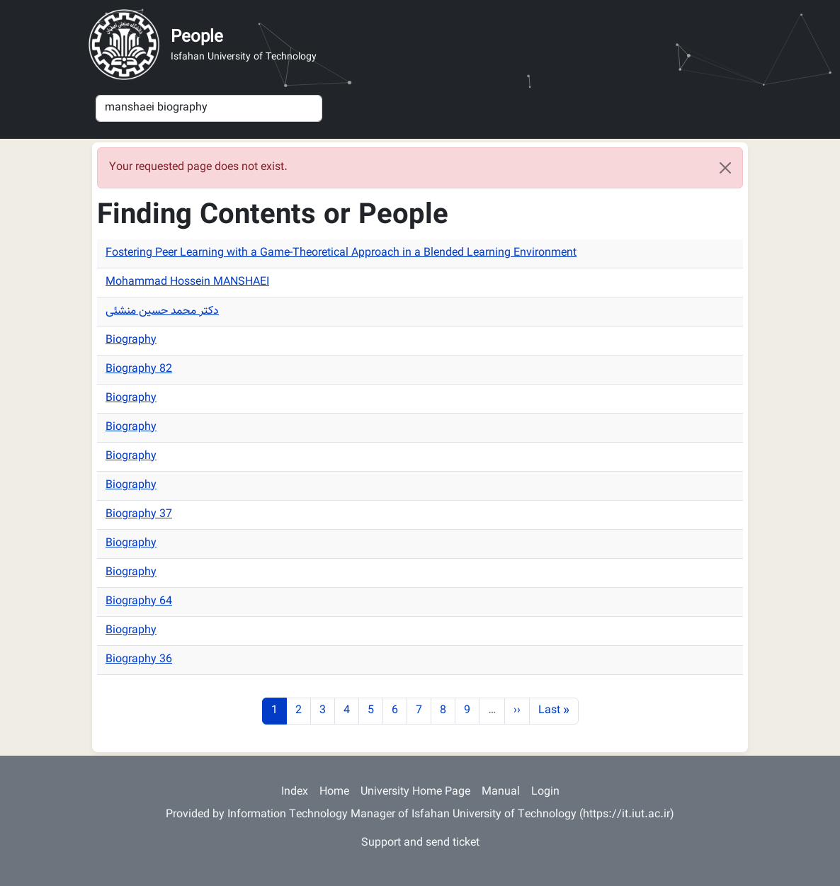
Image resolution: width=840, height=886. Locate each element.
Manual (501, 792)
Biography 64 (139, 601)
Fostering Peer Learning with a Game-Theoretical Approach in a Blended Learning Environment (341, 253)
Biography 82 (139, 369)
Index (294, 792)
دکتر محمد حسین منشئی (162, 311)
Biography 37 (139, 514)
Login (545, 792)
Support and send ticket (420, 843)
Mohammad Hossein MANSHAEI (187, 282)
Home (334, 792)
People (197, 37)
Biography (131, 340)
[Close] (725, 168)
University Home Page (415, 792)
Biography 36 (139, 660)
